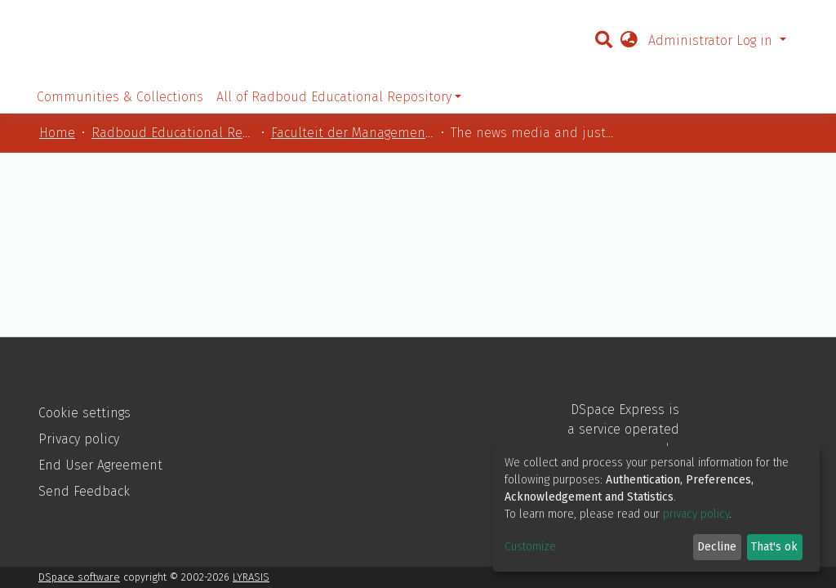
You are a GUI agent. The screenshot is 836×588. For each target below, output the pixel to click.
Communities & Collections (120, 97)
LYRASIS (251, 577)
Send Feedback (84, 491)
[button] (628, 41)
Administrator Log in (712, 40)
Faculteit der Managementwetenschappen (352, 132)
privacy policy (696, 514)
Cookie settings (84, 413)
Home (57, 132)
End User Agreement (100, 465)
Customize (530, 547)
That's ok (774, 547)
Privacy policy (78, 439)
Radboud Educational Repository (173, 132)
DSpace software (79, 577)
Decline (716, 547)
